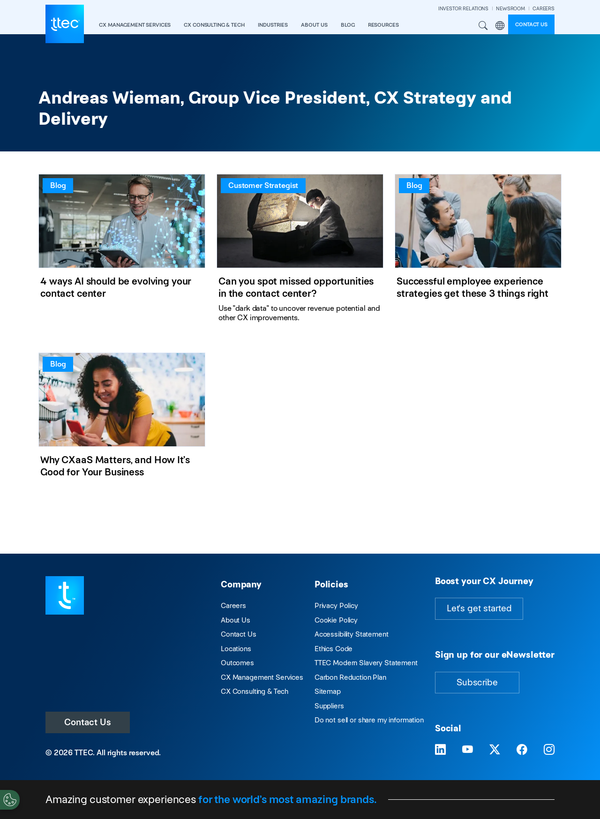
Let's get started (479, 608)
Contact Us (87, 722)
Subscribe (477, 682)
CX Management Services (262, 677)
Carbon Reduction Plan (350, 677)
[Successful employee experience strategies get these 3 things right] (478, 252)
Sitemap (328, 691)
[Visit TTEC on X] (494, 750)
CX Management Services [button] (135, 25)
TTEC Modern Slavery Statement (366, 662)
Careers (233, 605)
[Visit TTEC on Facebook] (522, 750)
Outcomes (237, 662)
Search (483, 25)
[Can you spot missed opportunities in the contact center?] (300, 252)
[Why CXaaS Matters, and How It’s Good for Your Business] (121, 421)
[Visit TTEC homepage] (64, 595)
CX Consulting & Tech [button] (214, 25)
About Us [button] (314, 25)
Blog (347, 25)
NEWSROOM (510, 9)
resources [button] (383, 25)
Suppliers (329, 705)
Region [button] (499, 25)
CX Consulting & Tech (254, 691)
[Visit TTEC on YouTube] (467, 750)
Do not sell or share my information (369, 719)
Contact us (531, 24)
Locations (236, 648)
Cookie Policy (336, 620)
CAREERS (543, 9)
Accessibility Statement (352, 634)
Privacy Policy (336, 605)
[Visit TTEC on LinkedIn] (440, 750)
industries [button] (273, 25)
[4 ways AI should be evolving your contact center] (121, 252)
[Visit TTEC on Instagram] (549, 750)
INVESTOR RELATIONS (463, 9)
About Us (235, 620)
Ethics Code (333, 648)
